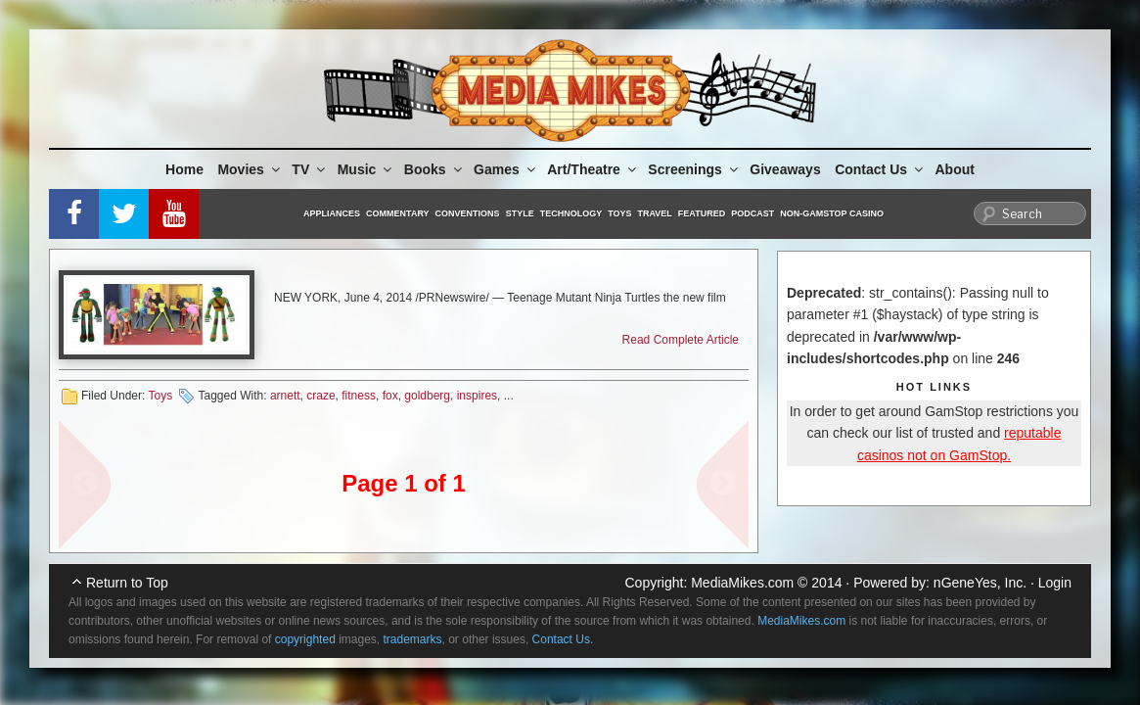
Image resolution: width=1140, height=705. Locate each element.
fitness (359, 395)
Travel (655, 213)
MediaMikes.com (742, 582)
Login (1055, 582)
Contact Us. (563, 639)
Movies (249, 169)
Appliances (331, 213)
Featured (701, 213)
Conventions (467, 213)
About (955, 169)
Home (184, 169)
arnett (285, 395)
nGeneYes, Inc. (980, 582)
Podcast (752, 213)
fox (390, 395)
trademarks (413, 639)
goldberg (427, 395)
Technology (571, 213)
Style (520, 213)
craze (320, 395)
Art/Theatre (593, 169)
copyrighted (305, 639)
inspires (477, 395)
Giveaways (785, 169)
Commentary (398, 213)
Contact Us (880, 169)
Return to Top (127, 582)
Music (366, 169)
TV (310, 169)
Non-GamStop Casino (832, 213)
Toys (619, 213)
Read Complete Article (680, 340)
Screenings (694, 169)
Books (434, 169)
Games (506, 169)
